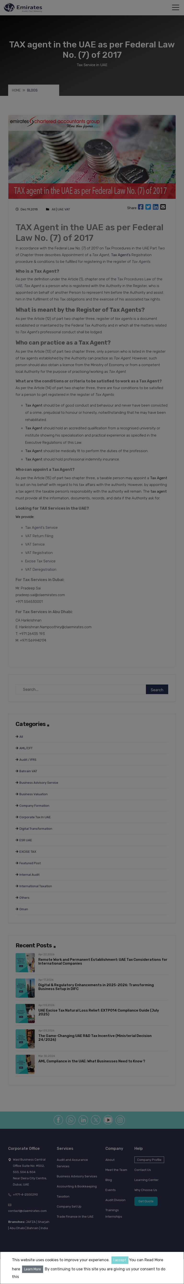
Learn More (32, 1269)
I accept (120, 1260)
